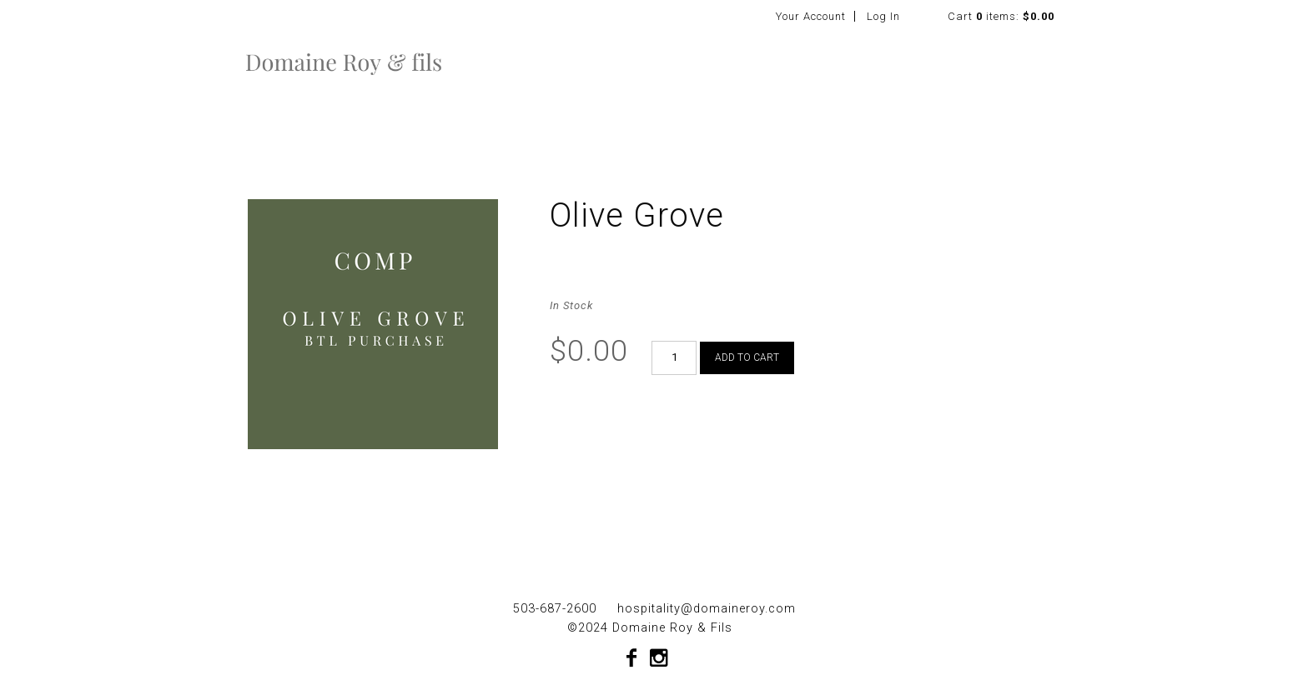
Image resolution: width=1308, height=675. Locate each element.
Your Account (811, 16)
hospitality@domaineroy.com (706, 609)
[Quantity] (674, 358)
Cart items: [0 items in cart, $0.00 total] (1001, 16)
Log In (883, 16)
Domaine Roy (343, 61)
